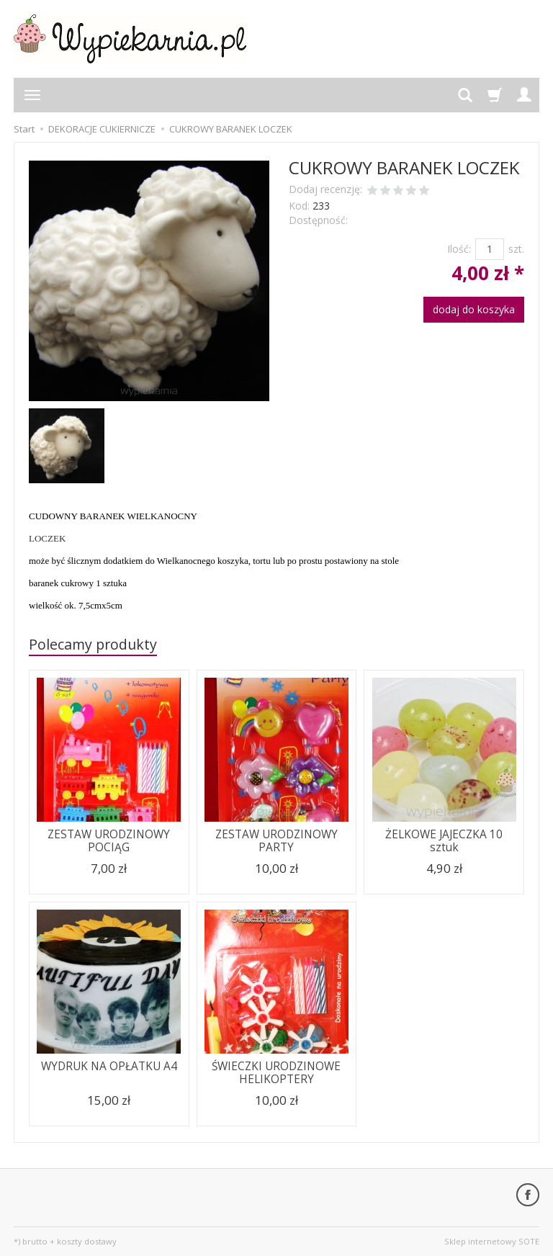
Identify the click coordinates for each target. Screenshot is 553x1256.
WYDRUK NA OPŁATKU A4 (109, 1066)
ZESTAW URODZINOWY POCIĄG (109, 841)
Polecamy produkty (93, 644)
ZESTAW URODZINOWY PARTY (276, 841)
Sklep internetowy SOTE (491, 1241)
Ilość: (459, 249)
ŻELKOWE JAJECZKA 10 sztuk (444, 841)
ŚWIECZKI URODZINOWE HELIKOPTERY (276, 1073)
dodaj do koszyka (474, 309)
